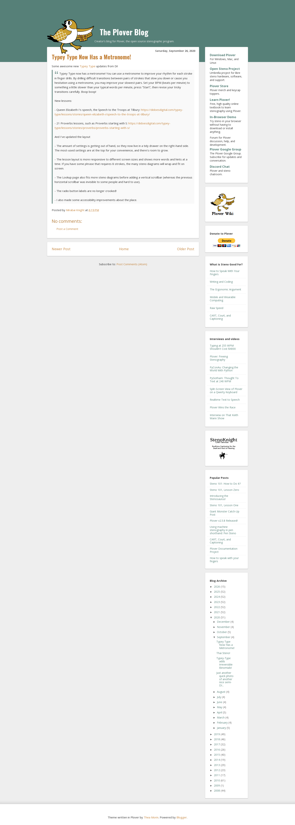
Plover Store (219, 86)
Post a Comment (67, 229)
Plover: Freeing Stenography (219, 358)
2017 (217, 744)
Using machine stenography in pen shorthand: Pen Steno (223, 530)
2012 (217, 770)
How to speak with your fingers (224, 559)
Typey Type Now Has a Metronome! (225, 645)
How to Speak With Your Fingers (224, 272)
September (224, 637)
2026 (217, 586)
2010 (217, 780)
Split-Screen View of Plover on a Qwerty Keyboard (226, 390)
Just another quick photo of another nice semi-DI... (224, 679)
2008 (217, 790)
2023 (217, 602)
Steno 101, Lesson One (224, 505)
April (220, 712)
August (221, 692)
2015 (217, 754)
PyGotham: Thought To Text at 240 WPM (224, 379)
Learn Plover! (220, 100)
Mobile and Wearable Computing (223, 298)
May (220, 707)
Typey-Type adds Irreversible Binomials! (224, 662)
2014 (217, 760)
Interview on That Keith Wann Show (224, 416)
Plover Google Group (225, 149)
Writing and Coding (221, 281)
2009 (217, 785)
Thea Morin (151, 817)
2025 (217, 591)
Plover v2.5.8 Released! (224, 520)
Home (124, 249)
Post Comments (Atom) (131, 264)
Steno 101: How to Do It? (225, 483)
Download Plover (223, 55)
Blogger (181, 817)
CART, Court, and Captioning (220, 317)
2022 (217, 607)
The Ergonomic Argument (225, 289)
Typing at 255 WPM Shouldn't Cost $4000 (223, 347)
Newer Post (61, 249)
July (219, 697)
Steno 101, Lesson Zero (224, 490)
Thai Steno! (223, 653)
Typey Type (87, 66)
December (223, 621)
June (220, 702)
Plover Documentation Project (223, 550)
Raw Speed (216, 308)
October (222, 632)
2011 (217, 775)
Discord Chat (220, 167)
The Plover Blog (124, 32)
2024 (217, 596)
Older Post (185, 249)
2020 (217, 617)
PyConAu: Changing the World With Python (224, 369)
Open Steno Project (225, 69)
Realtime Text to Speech (225, 399)
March (221, 717)
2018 (217, 739)
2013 (217, 765)
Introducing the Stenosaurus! (219, 497)
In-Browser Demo (223, 117)
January (222, 728)
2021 (217, 612)
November (224, 627)
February (222, 722)
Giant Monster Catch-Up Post (224, 513)
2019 (217, 734)
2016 (217, 749)
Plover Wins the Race (223, 407)
